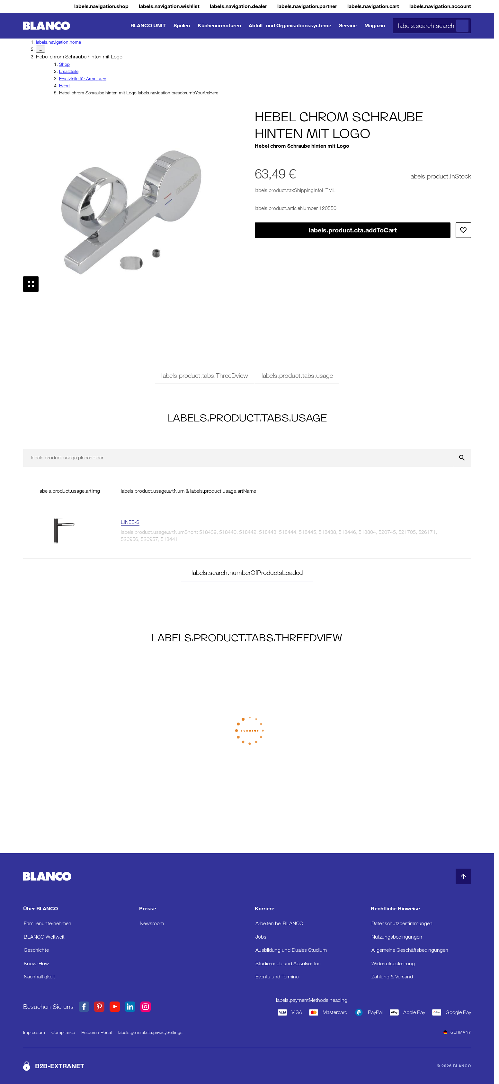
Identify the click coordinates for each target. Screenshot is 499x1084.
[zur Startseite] (46, 26)
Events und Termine (277, 976)
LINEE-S (130, 522)
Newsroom (152, 923)
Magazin (374, 25)
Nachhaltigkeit (39, 976)
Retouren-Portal (96, 1032)
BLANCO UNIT (148, 25)
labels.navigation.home (58, 42)
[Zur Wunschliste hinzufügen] (463, 230)
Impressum (34, 1032)
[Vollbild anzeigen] (31, 284)
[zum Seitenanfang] (463, 876)
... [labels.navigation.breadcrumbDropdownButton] (40, 49)
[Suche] (462, 26)
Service (348, 25)
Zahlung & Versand (392, 976)
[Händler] (210, 6)
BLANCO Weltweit (44, 937)
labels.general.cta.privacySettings (150, 1032)
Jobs (260, 937)
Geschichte (36, 950)
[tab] (204, 376)
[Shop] (57, 6)
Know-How (36, 963)
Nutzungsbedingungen (396, 937)
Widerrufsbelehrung (393, 963)
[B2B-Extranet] (287, 6)
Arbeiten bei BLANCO (279, 923)
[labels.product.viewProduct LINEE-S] (452, 530)
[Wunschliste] (133, 6)
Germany (457, 1032)
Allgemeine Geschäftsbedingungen (409, 950)
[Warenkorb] (360, 6)
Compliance (63, 1032)
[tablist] (247, 376)
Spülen (182, 25)
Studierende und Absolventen (288, 963)
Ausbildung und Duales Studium (291, 950)
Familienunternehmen (47, 923)
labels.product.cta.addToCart (353, 230)
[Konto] (435, 6)
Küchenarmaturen (219, 25)
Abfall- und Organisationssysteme (290, 25)
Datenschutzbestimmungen (401, 923)
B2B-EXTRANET (59, 1066)
